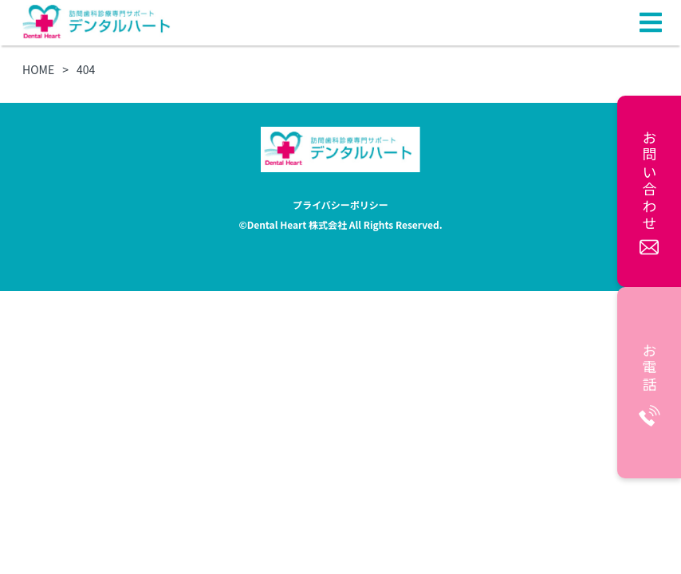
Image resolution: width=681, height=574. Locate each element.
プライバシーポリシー (340, 204)
